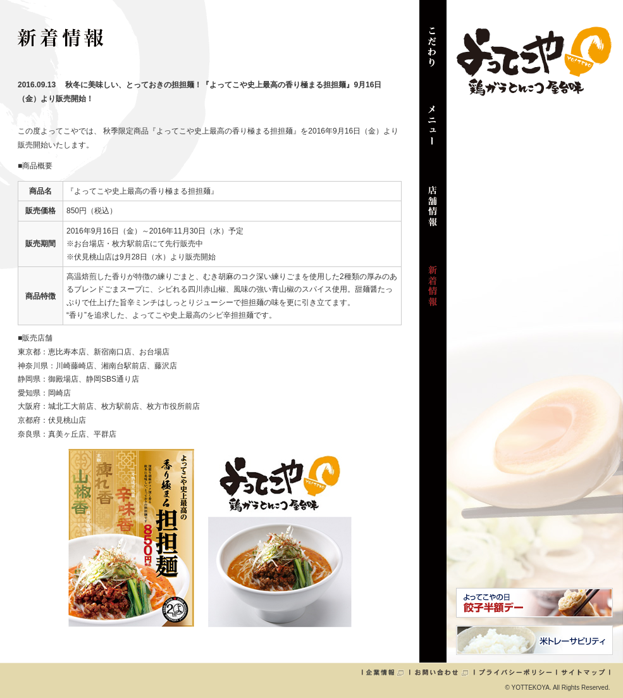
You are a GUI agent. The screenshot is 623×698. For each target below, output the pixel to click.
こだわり (433, 53)
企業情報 (385, 672)
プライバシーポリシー (515, 672)
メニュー (433, 133)
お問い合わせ (441, 672)
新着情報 (433, 292)
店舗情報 (433, 212)
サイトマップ (583, 672)
